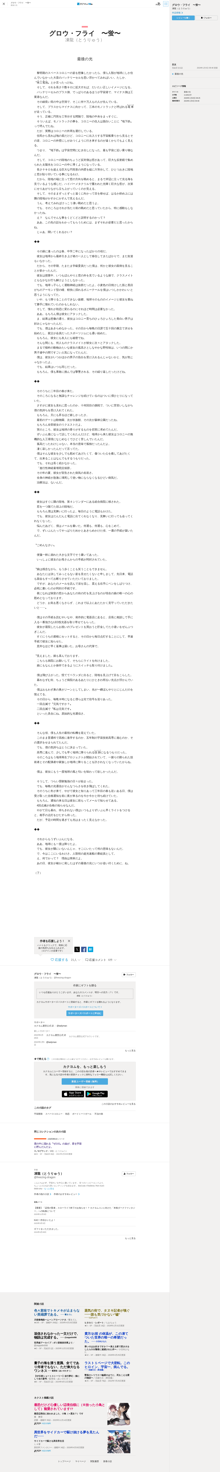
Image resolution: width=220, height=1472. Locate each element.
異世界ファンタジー (43, 1447)
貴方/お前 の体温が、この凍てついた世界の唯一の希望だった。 (106, 1337)
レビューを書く (183, 18)
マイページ (80, 1461)
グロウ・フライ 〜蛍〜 (47, 974)
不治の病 (98, 1114)
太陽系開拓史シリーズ (56, 1139)
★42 (86, 1355)
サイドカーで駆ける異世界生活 (49, 1441)
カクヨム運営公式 (42, 1026)
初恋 (67, 1114)
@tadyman (62, 1026)
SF (41, 1154)
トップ (64, 1461)
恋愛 (36, 1420)
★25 (86, 1381)
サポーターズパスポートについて (84, 1007)
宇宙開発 (38, 1114)
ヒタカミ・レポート (94, 1322)
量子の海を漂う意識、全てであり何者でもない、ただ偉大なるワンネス (57, 1366)
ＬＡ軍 (37, 1444)
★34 (36, 1154)
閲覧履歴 (94, 1461)
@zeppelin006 (41, 1345)
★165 (36, 1323)
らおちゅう (111, 1322)
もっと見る (130, 1050)
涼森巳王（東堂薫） (104, 1378)
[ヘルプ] (48, 1058)
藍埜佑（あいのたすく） (61, 1379)
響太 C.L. (72, 1320)
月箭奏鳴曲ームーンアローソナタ (50, 1320)
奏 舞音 (38, 1417)
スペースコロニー (53, 1114)
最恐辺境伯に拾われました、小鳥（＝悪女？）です (58, 1413)
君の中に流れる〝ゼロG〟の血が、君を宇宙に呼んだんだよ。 (58, 1145)
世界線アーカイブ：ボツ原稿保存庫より (53, 1342)
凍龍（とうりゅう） (85, 996)
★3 (86, 1326)
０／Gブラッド (41, 1151)
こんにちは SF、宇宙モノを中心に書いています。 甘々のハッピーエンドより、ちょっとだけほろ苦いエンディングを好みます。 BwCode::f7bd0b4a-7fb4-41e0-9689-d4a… (69, 1186)
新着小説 (107, 1461)
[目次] (166, 4)
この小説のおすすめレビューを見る (118, 1104)
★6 (35, 1382)
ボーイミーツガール (82, 1114)
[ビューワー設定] (158, 4)
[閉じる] (69, 941)
